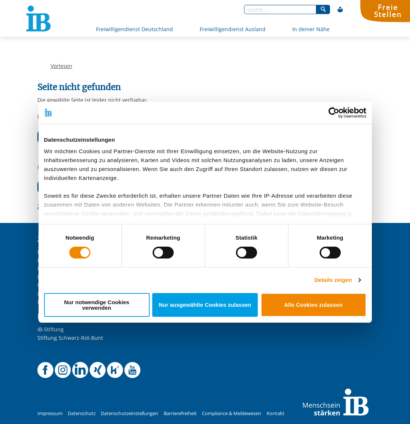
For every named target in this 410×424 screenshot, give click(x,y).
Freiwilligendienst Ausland (233, 29)
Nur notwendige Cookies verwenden (96, 305)
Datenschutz (82, 413)
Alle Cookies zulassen (313, 305)
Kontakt (275, 413)
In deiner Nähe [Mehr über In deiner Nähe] (311, 29)
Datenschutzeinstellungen (129, 413)
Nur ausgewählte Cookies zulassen (205, 305)
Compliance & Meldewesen (231, 413)
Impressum (50, 413)
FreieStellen (387, 11)
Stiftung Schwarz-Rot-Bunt (70, 337)
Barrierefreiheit (180, 413)
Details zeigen (333, 280)
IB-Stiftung (50, 329)
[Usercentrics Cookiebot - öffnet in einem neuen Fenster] (333, 112)
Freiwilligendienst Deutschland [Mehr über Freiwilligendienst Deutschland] (134, 29)
